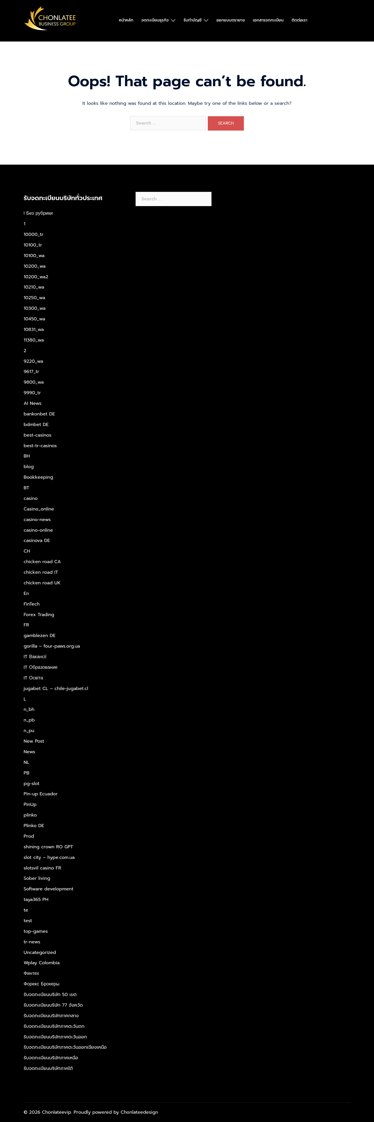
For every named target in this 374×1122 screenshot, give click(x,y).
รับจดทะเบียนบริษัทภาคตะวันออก (55, 1037)
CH (27, 551)
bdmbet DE (36, 424)
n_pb (29, 720)
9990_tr (32, 392)
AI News (33, 403)
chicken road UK (42, 582)
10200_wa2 (36, 276)
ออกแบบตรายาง (230, 20)
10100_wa (34, 255)
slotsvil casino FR (42, 868)
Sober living (37, 878)
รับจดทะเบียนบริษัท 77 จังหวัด (53, 1005)
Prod (29, 836)
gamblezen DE (40, 635)
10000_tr (34, 234)
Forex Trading (39, 614)
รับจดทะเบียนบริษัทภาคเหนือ (51, 1057)
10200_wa (35, 266)
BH (27, 456)
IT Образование (41, 667)
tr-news (32, 941)
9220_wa (33, 361)
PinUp (30, 804)
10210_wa (34, 287)
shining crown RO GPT (48, 846)
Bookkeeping (38, 477)
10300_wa (35, 308)
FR (26, 625)
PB (27, 773)
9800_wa (34, 382)
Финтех (31, 973)
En (26, 593)
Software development (49, 889)
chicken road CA (42, 561)
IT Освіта (33, 678)
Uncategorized (40, 952)
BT (26, 487)
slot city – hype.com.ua (49, 857)
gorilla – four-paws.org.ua (52, 646)
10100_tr (33, 245)
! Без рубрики (38, 213)
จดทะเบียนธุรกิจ (155, 20)
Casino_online (39, 509)
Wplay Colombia (42, 962)
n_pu (29, 730)
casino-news (37, 519)
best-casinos (38, 435)
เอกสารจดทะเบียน (268, 20)
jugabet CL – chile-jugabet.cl (56, 688)
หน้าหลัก (126, 20)
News (29, 751)
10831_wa (34, 329)
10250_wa (34, 297)
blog (29, 466)
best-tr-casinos (40, 445)
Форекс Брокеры (42, 984)
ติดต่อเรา (299, 20)
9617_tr (31, 371)
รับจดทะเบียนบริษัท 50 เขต (50, 994)
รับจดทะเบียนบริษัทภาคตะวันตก (54, 1026)
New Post (34, 741)
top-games (36, 931)
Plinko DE (34, 825)
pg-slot (32, 783)
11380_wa (34, 340)
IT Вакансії (35, 656)
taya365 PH (36, 899)
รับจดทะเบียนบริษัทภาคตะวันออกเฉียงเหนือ (65, 1047)
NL (27, 762)
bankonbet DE (39, 414)
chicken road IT (41, 572)
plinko (30, 815)
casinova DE (37, 540)
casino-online (38, 530)
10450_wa (34, 318)
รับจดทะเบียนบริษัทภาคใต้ (48, 1068)
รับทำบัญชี (192, 20)
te (26, 910)
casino (31, 498)
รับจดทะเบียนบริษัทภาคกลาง (51, 1015)
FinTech (32, 604)
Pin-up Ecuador (41, 793)
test (28, 920)
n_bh (29, 709)
